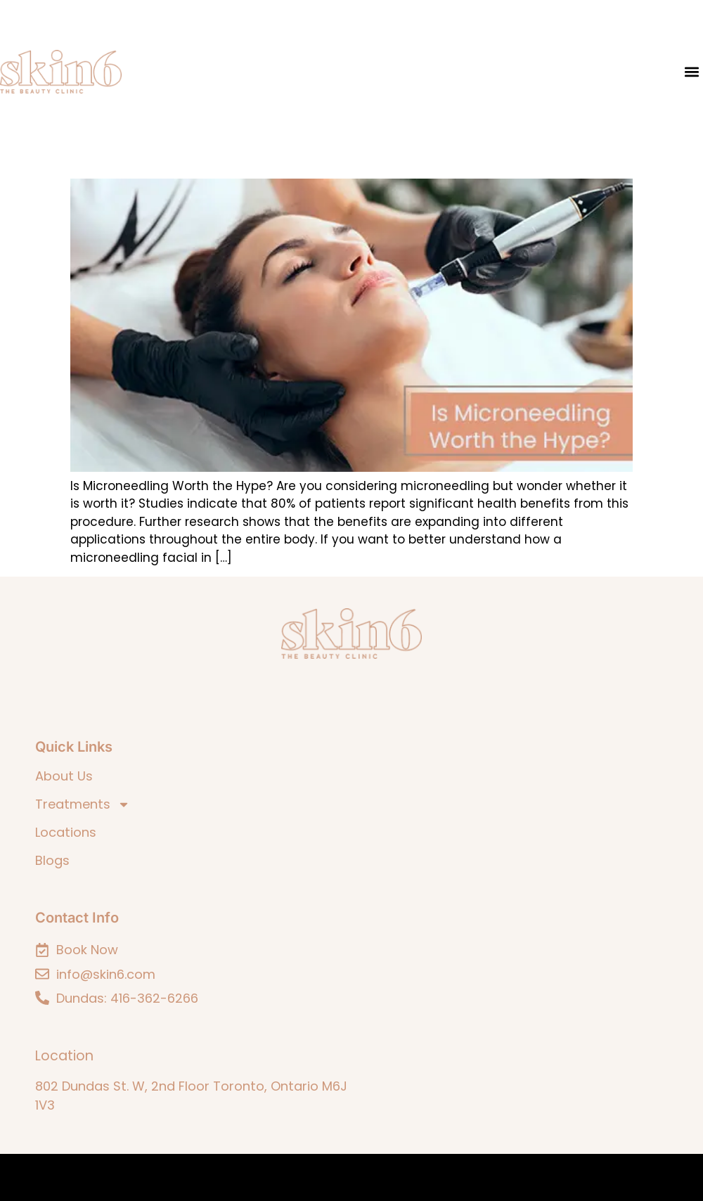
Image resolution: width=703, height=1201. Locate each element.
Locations (65, 833)
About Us (64, 776)
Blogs (52, 861)
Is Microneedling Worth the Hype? (192, 158)
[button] (691, 72)
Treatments (82, 804)
